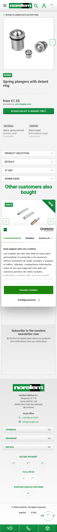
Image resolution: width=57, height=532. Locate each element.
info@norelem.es (28, 422)
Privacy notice (48, 515)
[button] (52, 42)
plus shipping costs (23, 104)
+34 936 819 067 (28, 417)
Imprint (22, 512)
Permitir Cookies (28, 290)
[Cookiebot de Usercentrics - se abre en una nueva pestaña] (41, 230)
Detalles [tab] (30, 238)
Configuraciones (28, 300)
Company (11, 429)
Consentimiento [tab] (12, 238)
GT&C (34, 512)
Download (11, 438)
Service (10, 447)
